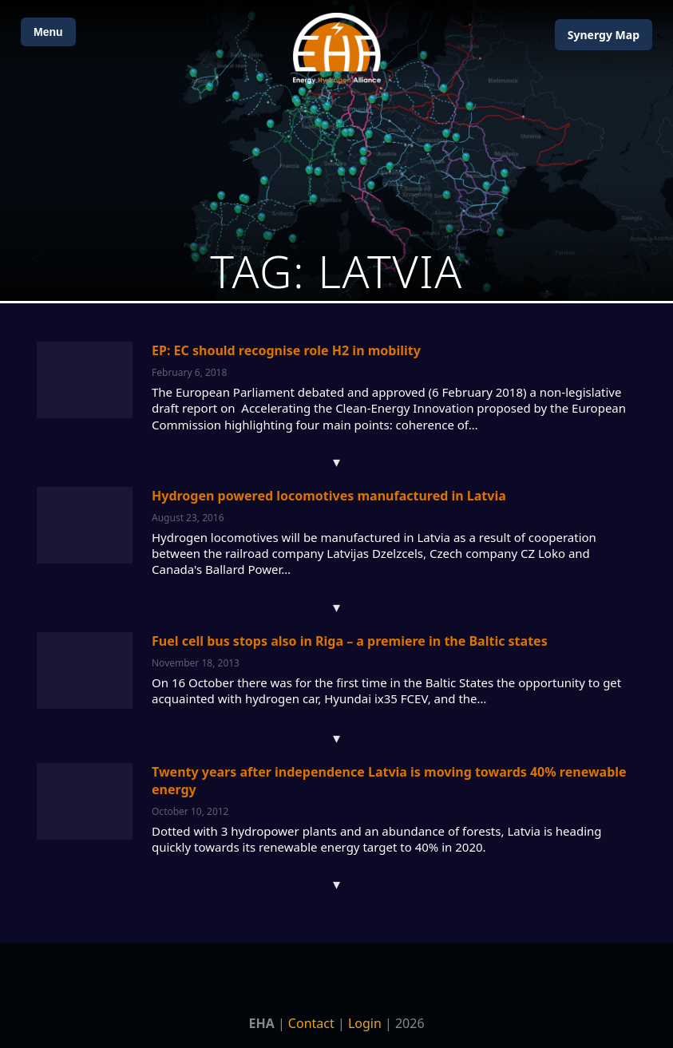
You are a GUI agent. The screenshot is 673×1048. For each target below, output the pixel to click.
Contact (311, 1023)
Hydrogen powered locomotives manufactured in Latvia (329, 495)
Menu (48, 32)
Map (603, 34)
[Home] (337, 48)
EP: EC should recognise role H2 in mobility (286, 350)
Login (365, 1023)
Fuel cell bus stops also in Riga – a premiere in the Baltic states (350, 641)
